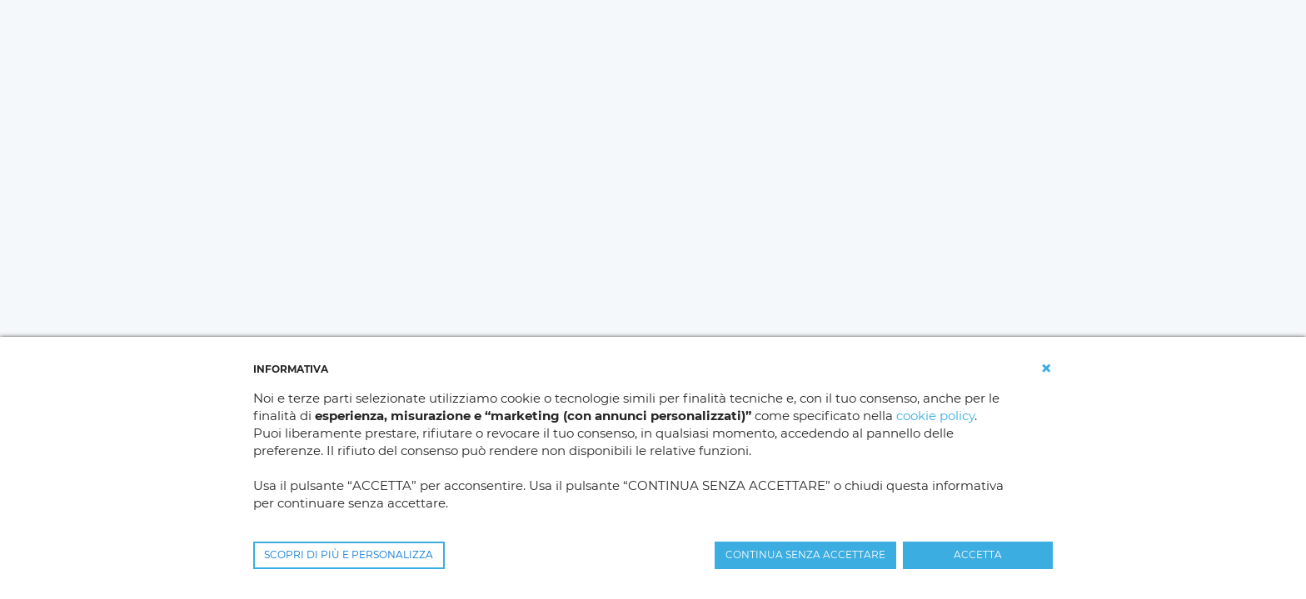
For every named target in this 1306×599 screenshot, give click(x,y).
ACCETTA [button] (978, 554)
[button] (1046, 369)
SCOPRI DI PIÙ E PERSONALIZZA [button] (348, 554)
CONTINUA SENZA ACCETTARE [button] (805, 554)
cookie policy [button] (935, 415)
